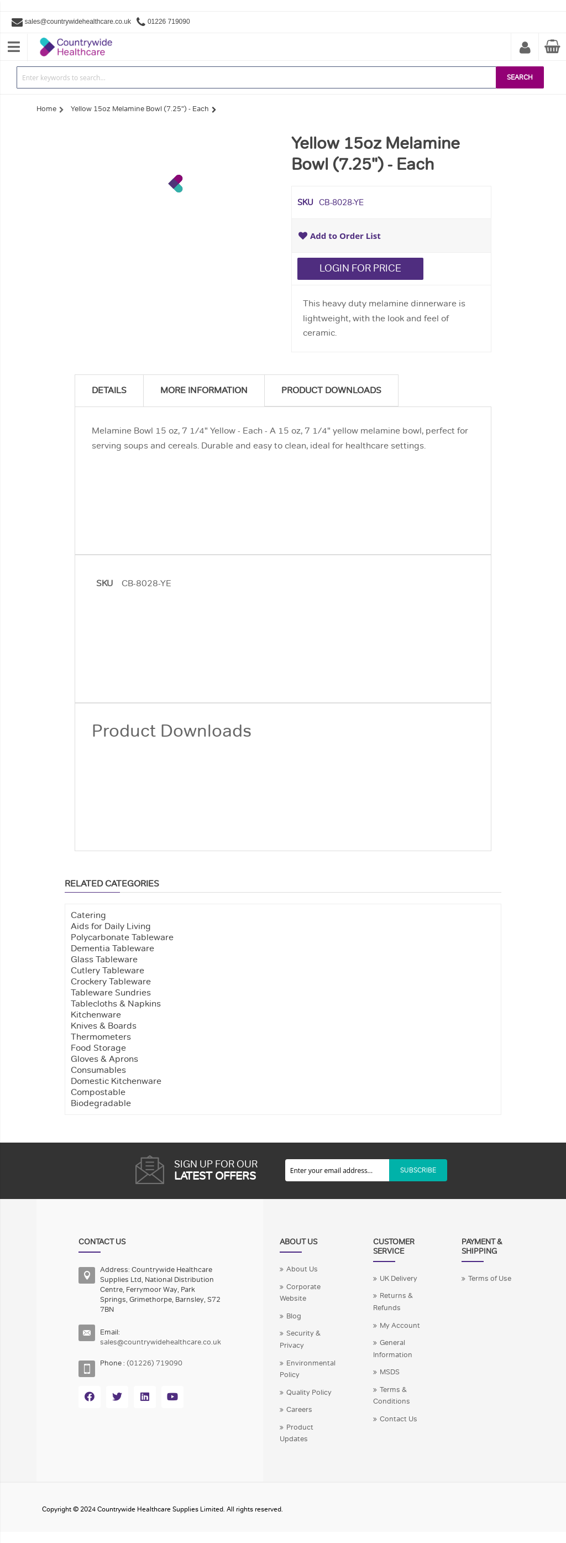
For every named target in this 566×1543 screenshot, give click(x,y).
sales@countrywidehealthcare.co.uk (78, 21)
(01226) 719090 (154, 1363)
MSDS (390, 1372)
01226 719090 (169, 21)
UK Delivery (398, 1278)
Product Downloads (331, 390)
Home (46, 109)
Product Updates (296, 1433)
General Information (392, 1348)
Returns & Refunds (393, 1301)
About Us (302, 1269)
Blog (293, 1316)
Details (109, 390)
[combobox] (256, 77)
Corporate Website (300, 1293)
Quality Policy (309, 1392)
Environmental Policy (308, 1369)
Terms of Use (489, 1278)
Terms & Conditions (391, 1395)
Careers (299, 1409)
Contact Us (398, 1419)
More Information (204, 390)
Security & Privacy (300, 1339)
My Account (525, 48)
